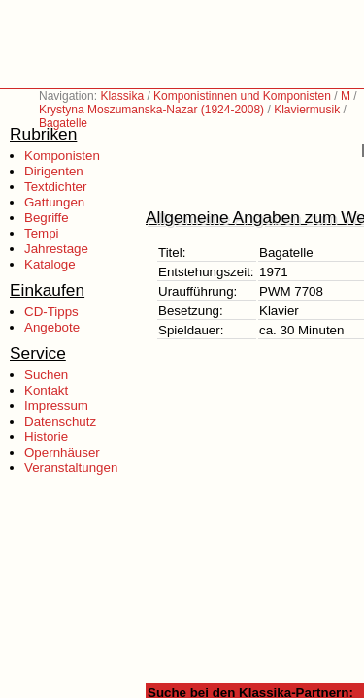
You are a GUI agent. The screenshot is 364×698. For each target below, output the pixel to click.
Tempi (41, 233)
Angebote (52, 327)
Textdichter (55, 186)
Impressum (56, 405)
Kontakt (46, 390)
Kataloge (50, 264)
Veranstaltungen (70, 467)
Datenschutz (60, 421)
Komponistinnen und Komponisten (242, 96)
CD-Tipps (51, 311)
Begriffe (46, 217)
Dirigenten (53, 171)
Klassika (122, 96)
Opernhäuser (62, 452)
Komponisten (62, 155)
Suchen (46, 374)
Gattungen (54, 202)
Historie (46, 436)
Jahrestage (56, 248)
